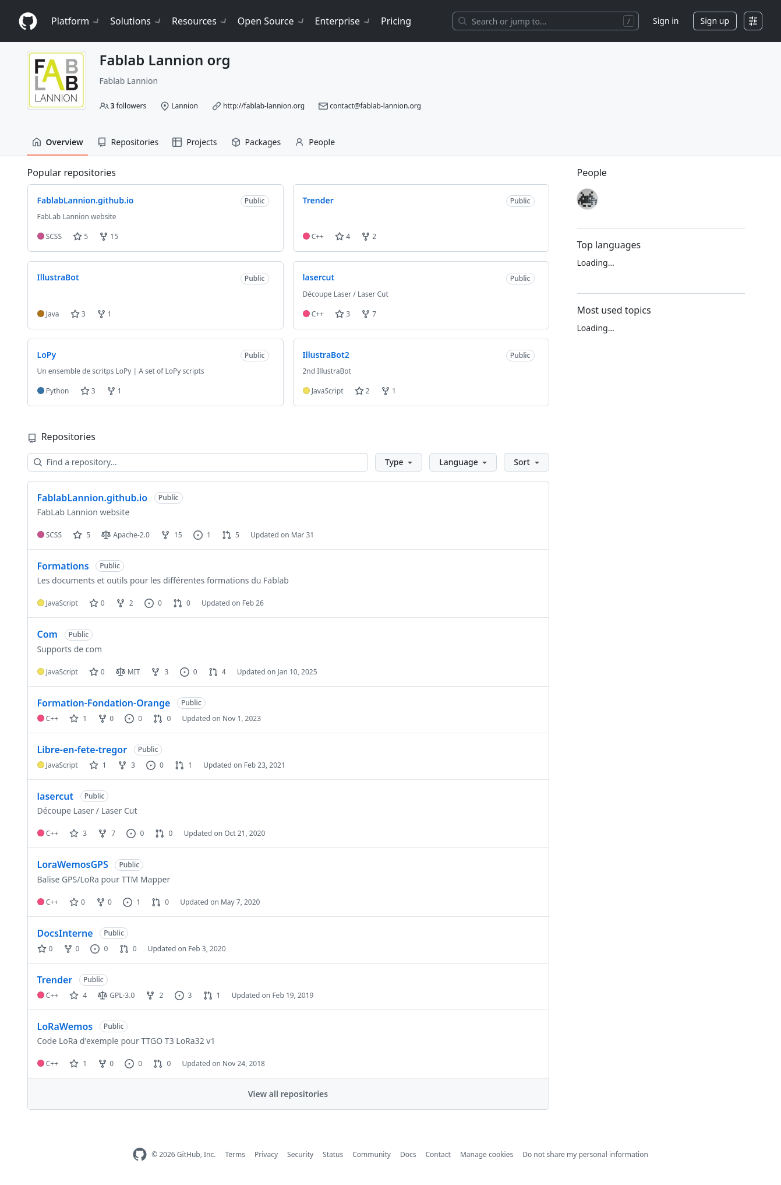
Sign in (665, 20)
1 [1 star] (78, 718)
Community (371, 1154)
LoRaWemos (65, 1026)
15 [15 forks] (171, 535)
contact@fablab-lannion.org (375, 106)
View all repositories (288, 1093)
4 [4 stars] (78, 995)
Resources (200, 21)
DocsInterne (65, 933)
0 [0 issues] (153, 603)
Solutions (136, 21)
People (315, 141)
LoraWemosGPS (72, 864)
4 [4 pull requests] (217, 672)
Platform (76, 21)
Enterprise (343, 21)
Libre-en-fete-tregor (82, 749)
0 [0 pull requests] (181, 603)
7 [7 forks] (106, 833)
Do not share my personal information (585, 1154)
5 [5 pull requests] (230, 535)
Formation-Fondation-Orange (104, 703)
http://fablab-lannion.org (264, 106)
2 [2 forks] (124, 603)
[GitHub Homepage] (140, 1154)
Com (47, 634)
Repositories (128, 141)
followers (129, 106)
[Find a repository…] (197, 462)
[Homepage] (28, 21)
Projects (194, 141)
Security (300, 1154)
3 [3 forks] (159, 672)
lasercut (55, 796)
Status (333, 1154)
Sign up (715, 20)
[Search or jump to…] (545, 21)
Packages (256, 141)
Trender (55, 979)
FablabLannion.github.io (92, 497)
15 (108, 236)
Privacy (266, 1154)
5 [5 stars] (81, 535)
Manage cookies (486, 1154)
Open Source (272, 21)
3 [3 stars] (78, 833)
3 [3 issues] (183, 995)
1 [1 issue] (202, 535)
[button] (398, 462)
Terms (235, 1154)
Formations (63, 566)
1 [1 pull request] (183, 765)
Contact (437, 1154)
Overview (57, 141)
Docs (408, 1154)
